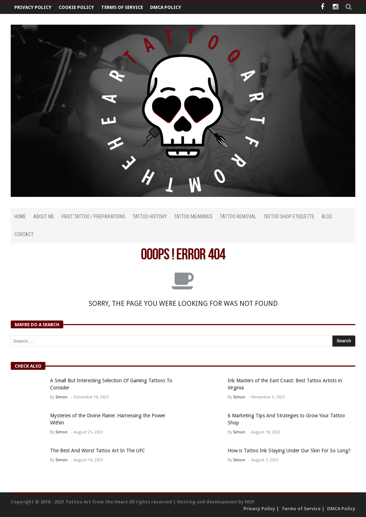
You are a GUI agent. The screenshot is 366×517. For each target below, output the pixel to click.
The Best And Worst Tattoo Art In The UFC (97, 450)
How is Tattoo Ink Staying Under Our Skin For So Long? (290, 450)
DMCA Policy (165, 7)
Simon (61, 397)
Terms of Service (122, 7)
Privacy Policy (32, 7)
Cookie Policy (76, 7)
